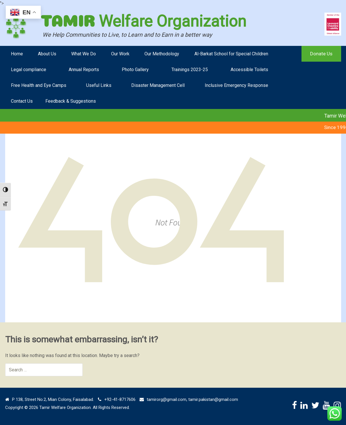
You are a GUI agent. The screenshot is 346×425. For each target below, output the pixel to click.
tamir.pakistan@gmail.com (213, 399)
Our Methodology (161, 53)
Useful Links (98, 85)
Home (17, 53)
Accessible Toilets (249, 69)
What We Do (83, 53)
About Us (47, 53)
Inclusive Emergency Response (236, 85)
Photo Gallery (135, 69)
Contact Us (22, 101)
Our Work (120, 53)
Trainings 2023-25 (189, 69)
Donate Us (321, 53)
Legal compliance (28, 69)
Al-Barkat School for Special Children (231, 53)
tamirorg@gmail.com (166, 399)
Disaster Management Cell (158, 85)
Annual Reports (84, 69)
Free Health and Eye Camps (38, 85)
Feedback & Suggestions (70, 101)
